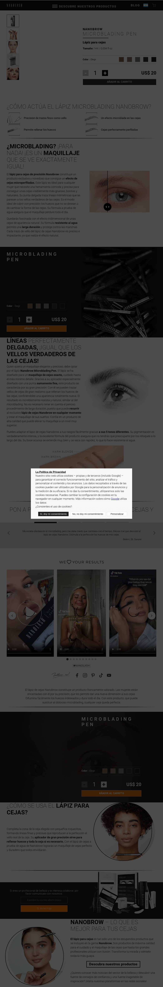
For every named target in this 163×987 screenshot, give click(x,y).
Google (115, 499)
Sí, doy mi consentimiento (53, 514)
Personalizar (117, 514)
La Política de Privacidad (51, 472)
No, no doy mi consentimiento (87, 514)
